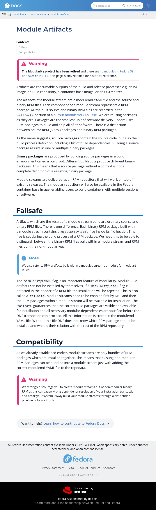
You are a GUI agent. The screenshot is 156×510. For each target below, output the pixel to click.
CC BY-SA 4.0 (83, 445)
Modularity (19, 14)
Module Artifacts (60, 14)
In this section (132, 5)
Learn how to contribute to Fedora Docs (76, 423)
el (143, 14)
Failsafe (23, 47)
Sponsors (109, 468)
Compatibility (26, 52)
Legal (71, 468)
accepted (58, 449)
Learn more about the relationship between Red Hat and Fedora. (77, 503)
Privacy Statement (52, 468)
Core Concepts (38, 14)
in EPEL (43, 76)
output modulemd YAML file (75, 115)
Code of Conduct (89, 468)
